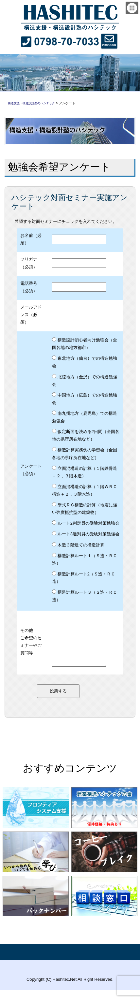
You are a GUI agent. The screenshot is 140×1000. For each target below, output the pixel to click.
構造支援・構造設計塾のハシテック (34, 103)
